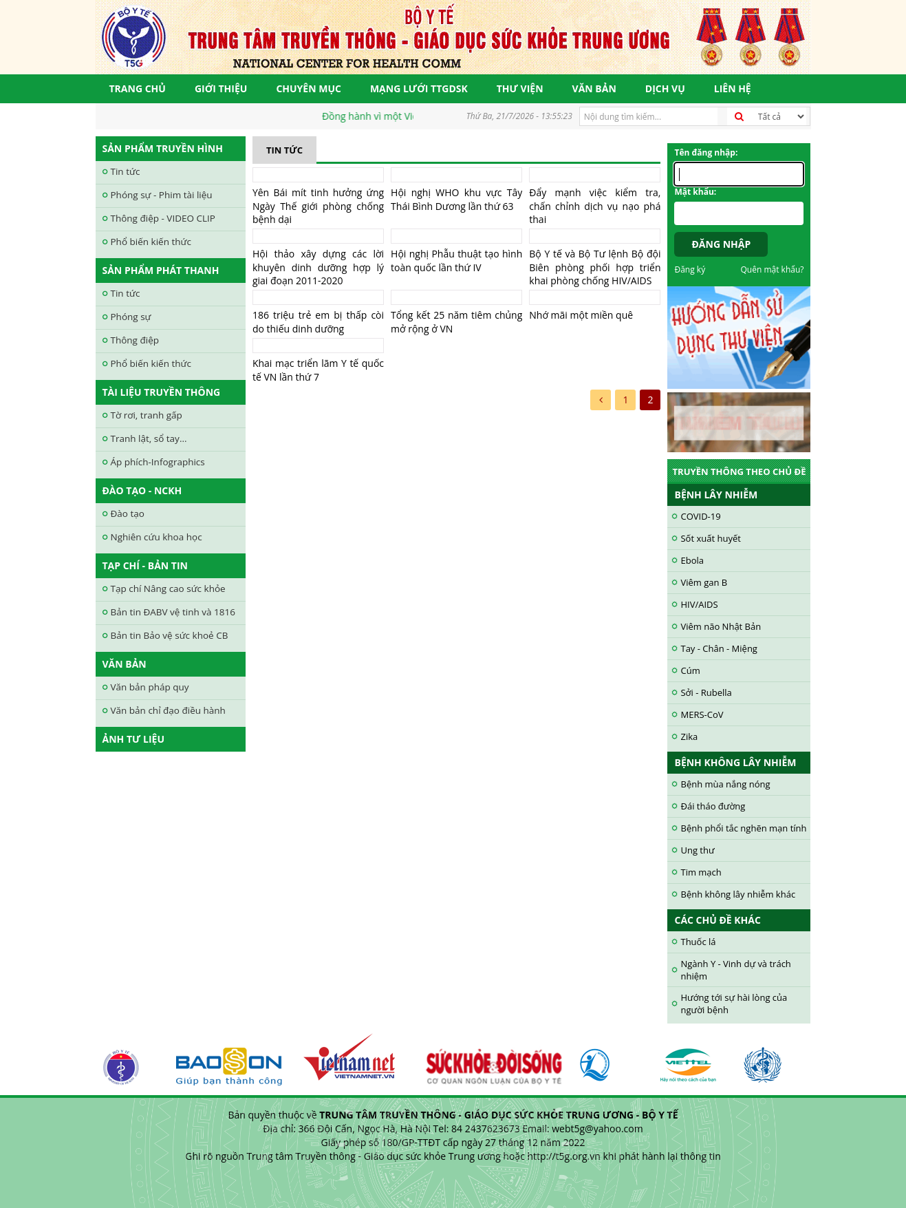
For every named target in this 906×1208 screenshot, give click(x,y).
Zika (689, 736)
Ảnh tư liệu (134, 738)
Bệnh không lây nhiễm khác (737, 894)
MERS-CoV (701, 714)
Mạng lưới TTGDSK (419, 88)
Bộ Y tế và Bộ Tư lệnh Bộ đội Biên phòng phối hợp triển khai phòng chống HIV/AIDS (594, 267)
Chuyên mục (308, 88)
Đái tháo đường (712, 806)
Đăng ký (689, 269)
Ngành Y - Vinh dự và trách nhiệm (735, 969)
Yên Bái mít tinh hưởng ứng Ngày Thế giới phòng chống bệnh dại (318, 206)
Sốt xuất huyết (710, 538)
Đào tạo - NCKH (142, 490)
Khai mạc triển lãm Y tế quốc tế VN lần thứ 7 (318, 370)
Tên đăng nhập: (705, 152)
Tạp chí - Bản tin (145, 565)
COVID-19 (700, 516)
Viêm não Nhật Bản (720, 626)
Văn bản (594, 88)
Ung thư (697, 850)
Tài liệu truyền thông (162, 392)
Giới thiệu (221, 88)
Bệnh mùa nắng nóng (725, 784)
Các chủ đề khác (717, 919)
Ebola (692, 560)
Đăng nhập (721, 244)
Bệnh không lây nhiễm (735, 762)
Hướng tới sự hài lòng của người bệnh (733, 1003)
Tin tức (284, 150)
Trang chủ (137, 88)
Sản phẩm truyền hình (163, 148)
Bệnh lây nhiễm (715, 494)
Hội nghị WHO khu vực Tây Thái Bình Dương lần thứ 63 (456, 199)
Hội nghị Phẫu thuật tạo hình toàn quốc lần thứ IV (456, 260)
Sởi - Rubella (705, 692)
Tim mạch (700, 872)
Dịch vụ (665, 88)
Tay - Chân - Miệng (718, 648)
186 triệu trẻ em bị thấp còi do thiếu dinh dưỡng (318, 321)
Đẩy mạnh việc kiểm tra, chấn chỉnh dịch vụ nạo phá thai (594, 206)
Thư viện (520, 88)
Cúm (690, 670)
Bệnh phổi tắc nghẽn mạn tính (743, 828)
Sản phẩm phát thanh (161, 270)
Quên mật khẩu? (772, 269)
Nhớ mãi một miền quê (581, 314)
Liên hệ (732, 88)
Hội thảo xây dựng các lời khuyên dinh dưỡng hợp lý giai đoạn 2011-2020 (318, 267)
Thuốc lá (697, 941)
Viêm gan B (703, 582)
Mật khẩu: (695, 192)
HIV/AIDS (699, 604)
